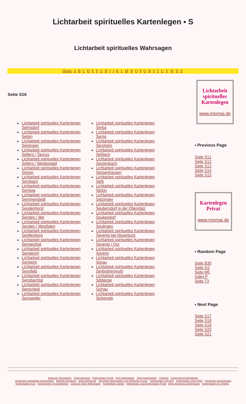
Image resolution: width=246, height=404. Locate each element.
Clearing (163, 377)
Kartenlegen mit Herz (162, 380)
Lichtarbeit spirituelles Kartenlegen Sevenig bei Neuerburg (125, 233)
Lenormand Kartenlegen (184, 377)
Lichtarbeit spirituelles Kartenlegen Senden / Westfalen (51, 224)
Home (67, 71)
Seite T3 (202, 281)
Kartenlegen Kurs (26, 383)
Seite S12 (203, 161)
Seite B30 (203, 263)
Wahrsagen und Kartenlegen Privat (146, 383)
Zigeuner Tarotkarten (59, 377)
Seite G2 (202, 267)
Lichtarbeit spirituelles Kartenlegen (34, 380)
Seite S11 (203, 157)
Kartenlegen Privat (102, 377)
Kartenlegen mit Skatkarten (53, 383)
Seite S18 (203, 320)
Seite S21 (203, 334)
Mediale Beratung (66, 380)
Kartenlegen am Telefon (215, 383)
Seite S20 (203, 329)
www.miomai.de (87, 380)
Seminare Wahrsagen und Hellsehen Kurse (123, 380)
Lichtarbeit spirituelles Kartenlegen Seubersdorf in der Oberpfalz (125, 206)
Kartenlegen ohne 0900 (189, 380)
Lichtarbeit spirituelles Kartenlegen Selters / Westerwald (51, 161)
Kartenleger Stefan (113, 383)
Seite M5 (202, 272)
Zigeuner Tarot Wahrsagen (85, 383)
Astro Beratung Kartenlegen (184, 383)
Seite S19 (203, 325)
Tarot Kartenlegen (146, 377)
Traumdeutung (82, 377)
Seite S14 (203, 170)
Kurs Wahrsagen (125, 377)
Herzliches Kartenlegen (218, 380)
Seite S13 (203, 166)
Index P (201, 276)
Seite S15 (203, 175)
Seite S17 (203, 316)
